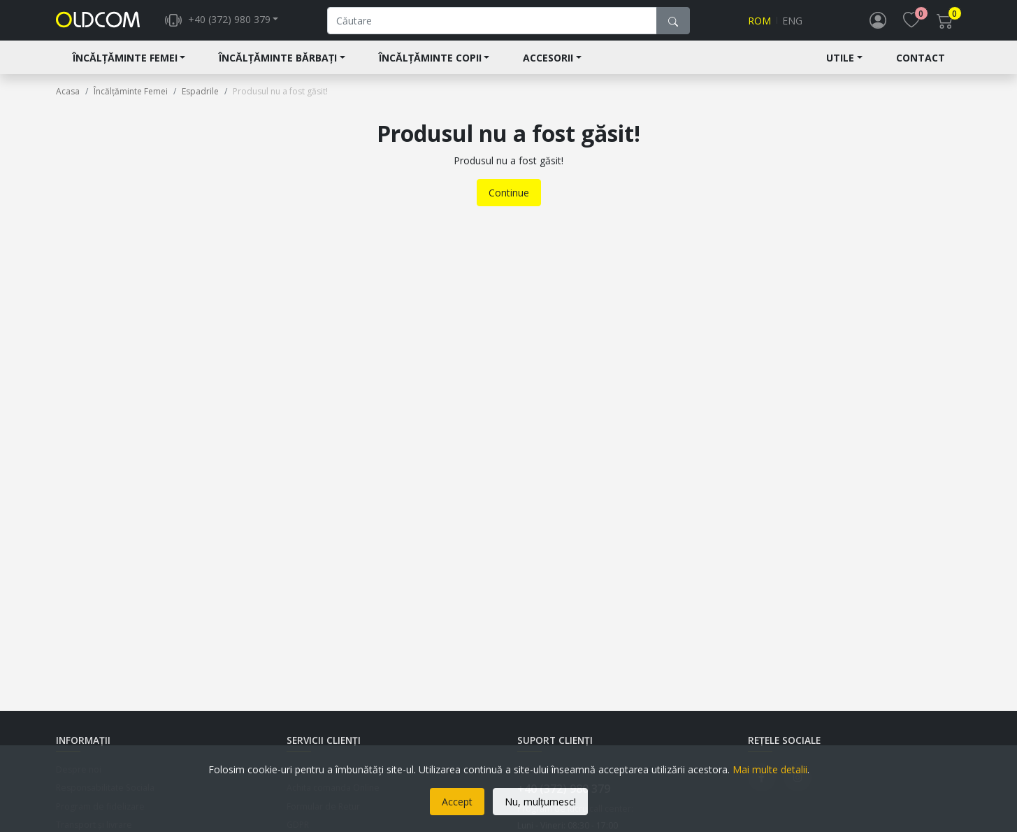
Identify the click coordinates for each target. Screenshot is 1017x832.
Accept (457, 801)
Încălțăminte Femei (125, 67)
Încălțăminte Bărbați (278, 67)
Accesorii (548, 67)
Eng (792, 25)
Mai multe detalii (770, 769)
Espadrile (200, 101)
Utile (840, 67)
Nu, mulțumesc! (540, 801)
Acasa (68, 101)
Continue (509, 202)
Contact (920, 67)
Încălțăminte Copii (430, 67)
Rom (759, 25)
